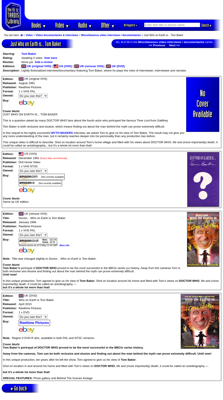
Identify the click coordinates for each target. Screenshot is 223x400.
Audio (85, 25)
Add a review (43, 62)
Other (108, 25)
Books (38, 25)
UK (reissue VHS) (89, 66)
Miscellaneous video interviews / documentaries (111, 35)
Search (206, 25)
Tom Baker (28, 53)
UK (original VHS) (36, 66)
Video (62, 25)
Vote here (50, 58)
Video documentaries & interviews (57, 35)
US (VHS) (63, 66)
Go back (18, 388)
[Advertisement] (123, 10)
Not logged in (131, 25)
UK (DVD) (115, 66)
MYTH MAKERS (62, 132)
